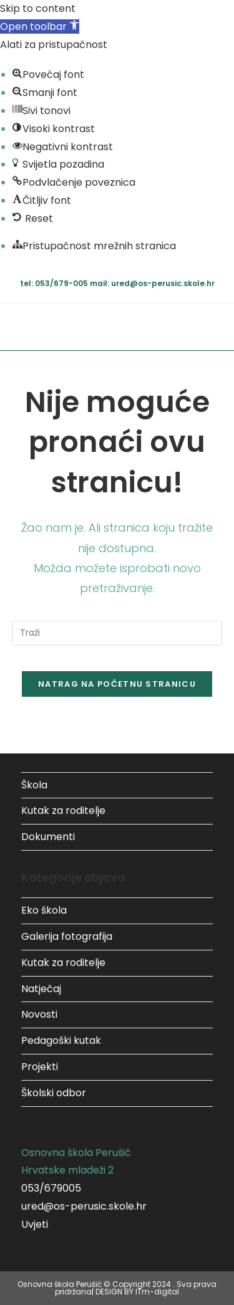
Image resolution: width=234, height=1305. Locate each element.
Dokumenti (48, 836)
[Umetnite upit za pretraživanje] (117, 633)
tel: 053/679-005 (55, 283)
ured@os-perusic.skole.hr (84, 1206)
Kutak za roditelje (63, 810)
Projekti (39, 1066)
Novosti (39, 1014)
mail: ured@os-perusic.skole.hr (152, 283)
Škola (34, 785)
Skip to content (38, 8)
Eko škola (44, 910)
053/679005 (51, 1188)
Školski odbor (53, 1093)
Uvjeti (34, 1224)
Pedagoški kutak (61, 1040)
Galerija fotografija (66, 936)
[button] (39, 26)
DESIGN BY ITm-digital (137, 1291)
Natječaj (41, 989)
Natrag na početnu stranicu (117, 684)
